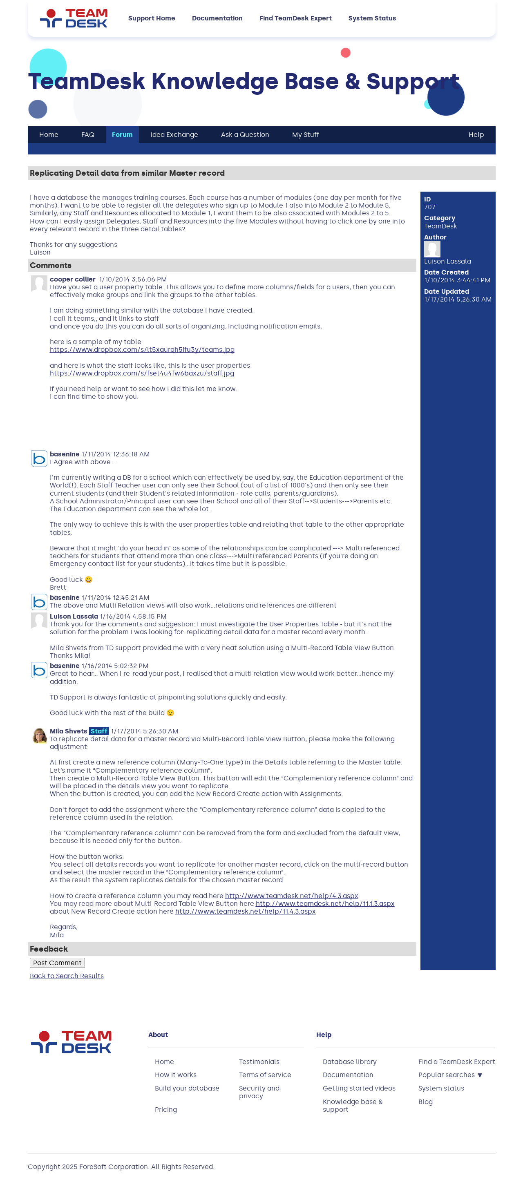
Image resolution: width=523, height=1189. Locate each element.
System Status (372, 18)
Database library (350, 1062)
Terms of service (265, 1075)
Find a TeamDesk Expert (456, 1062)
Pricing (166, 1109)
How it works (176, 1075)
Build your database (187, 1088)
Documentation (217, 18)
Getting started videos (359, 1088)
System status (441, 1088)
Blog (425, 1102)
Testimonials (259, 1062)
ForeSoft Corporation (113, 1167)
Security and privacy (259, 1092)
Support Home (151, 18)
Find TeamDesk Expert (295, 18)
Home (164, 1062)
